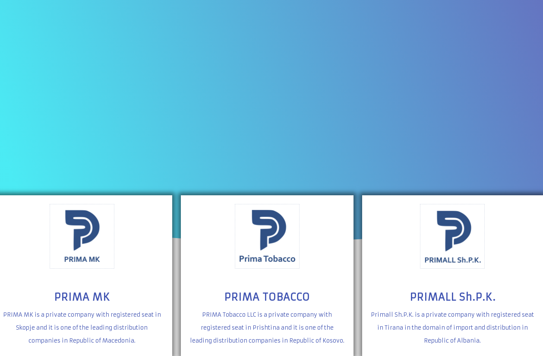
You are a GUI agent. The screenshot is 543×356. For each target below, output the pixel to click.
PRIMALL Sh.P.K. (453, 297)
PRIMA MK (82, 297)
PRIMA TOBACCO (267, 297)
